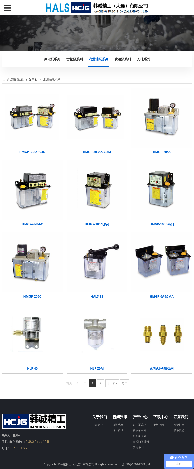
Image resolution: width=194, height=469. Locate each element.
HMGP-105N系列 (97, 224)
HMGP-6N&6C (32, 224)
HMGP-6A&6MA (162, 296)
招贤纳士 (179, 424)
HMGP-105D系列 (161, 224)
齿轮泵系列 (74, 59)
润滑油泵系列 (98, 59)
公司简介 (97, 425)
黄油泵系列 (123, 59)
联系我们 (179, 430)
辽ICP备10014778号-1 (136, 464)
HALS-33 (97, 296)
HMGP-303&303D (32, 152)
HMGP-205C (32, 296)
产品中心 (31, 79)
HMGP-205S (162, 152)
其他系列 (143, 59)
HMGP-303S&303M (97, 152)
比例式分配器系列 (161, 368)
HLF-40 (32, 368)
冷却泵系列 (52, 59)
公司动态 (118, 424)
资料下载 (158, 424)
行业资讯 (118, 430)
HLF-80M (97, 368)
